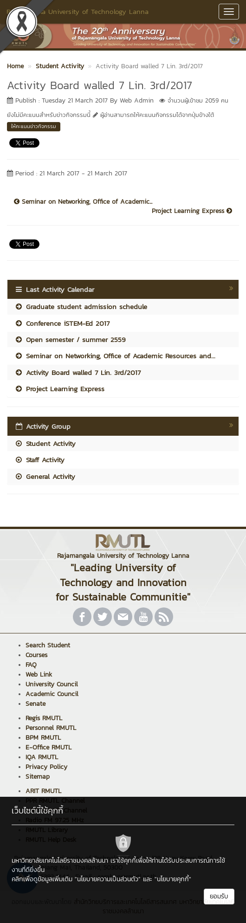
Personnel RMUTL (51, 728)
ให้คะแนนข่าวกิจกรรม (33, 126)
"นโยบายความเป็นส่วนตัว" (108, 879)
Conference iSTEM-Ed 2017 (62, 323)
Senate (35, 704)
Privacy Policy (46, 767)
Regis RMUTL (44, 718)
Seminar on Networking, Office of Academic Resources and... (114, 355)
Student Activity (45, 443)
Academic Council (52, 694)
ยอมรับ (219, 896)
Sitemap (38, 776)
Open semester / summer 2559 (70, 339)
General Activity (44, 476)
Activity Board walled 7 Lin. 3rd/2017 (77, 372)
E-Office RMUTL (48, 747)
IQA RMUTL (42, 757)
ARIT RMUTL (43, 791)
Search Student (48, 645)
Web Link (39, 674)
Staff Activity (39, 459)
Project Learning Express (192, 211)
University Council (52, 684)
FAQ (31, 665)
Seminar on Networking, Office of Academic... (83, 202)
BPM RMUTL (43, 737)
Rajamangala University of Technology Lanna (77, 11)
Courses (36, 655)
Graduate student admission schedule (80, 306)
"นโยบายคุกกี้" (173, 879)
